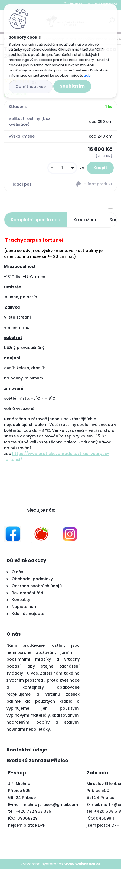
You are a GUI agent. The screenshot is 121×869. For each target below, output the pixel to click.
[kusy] (62, 168)
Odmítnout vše (30, 86)
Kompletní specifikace (35, 220)
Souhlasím (72, 86)
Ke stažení (84, 220)
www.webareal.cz (82, 864)
